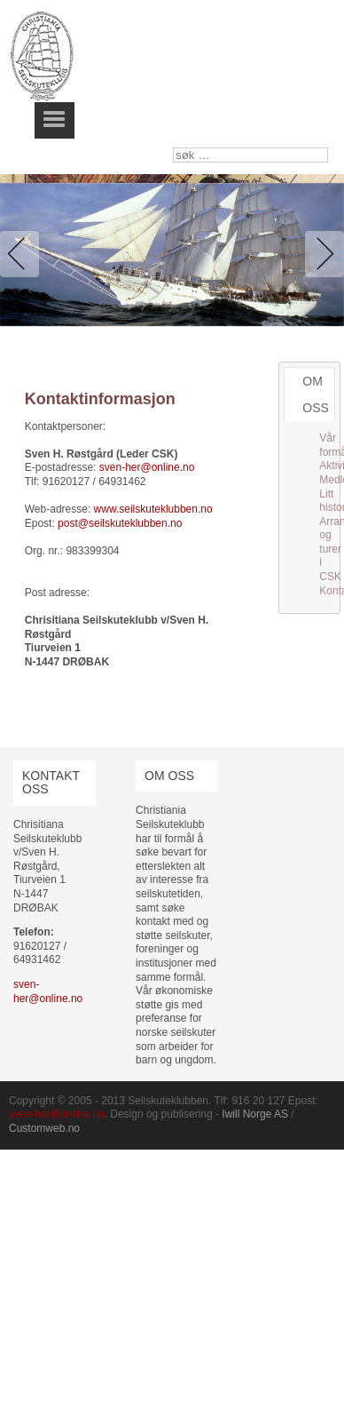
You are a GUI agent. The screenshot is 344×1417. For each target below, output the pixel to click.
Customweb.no (44, 1128)
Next (321, 254)
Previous (23, 254)
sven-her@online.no (147, 467)
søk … (173, 147)
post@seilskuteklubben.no (120, 523)
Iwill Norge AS (255, 1114)
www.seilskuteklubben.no (153, 509)
